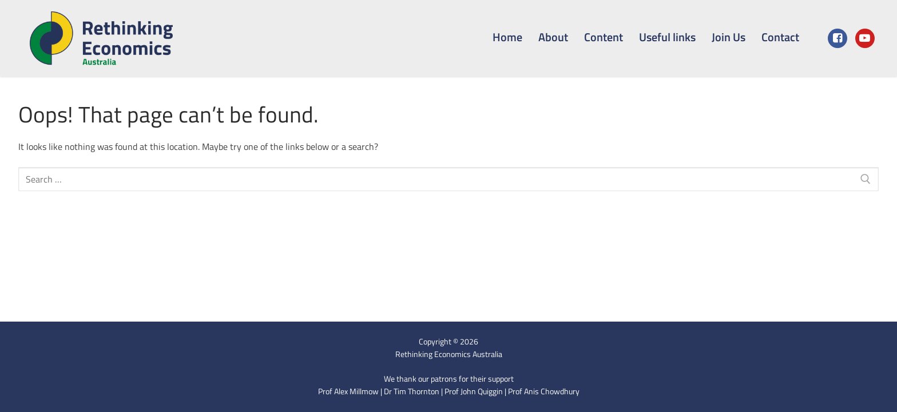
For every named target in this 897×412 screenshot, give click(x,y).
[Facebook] (837, 38)
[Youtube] (865, 38)
